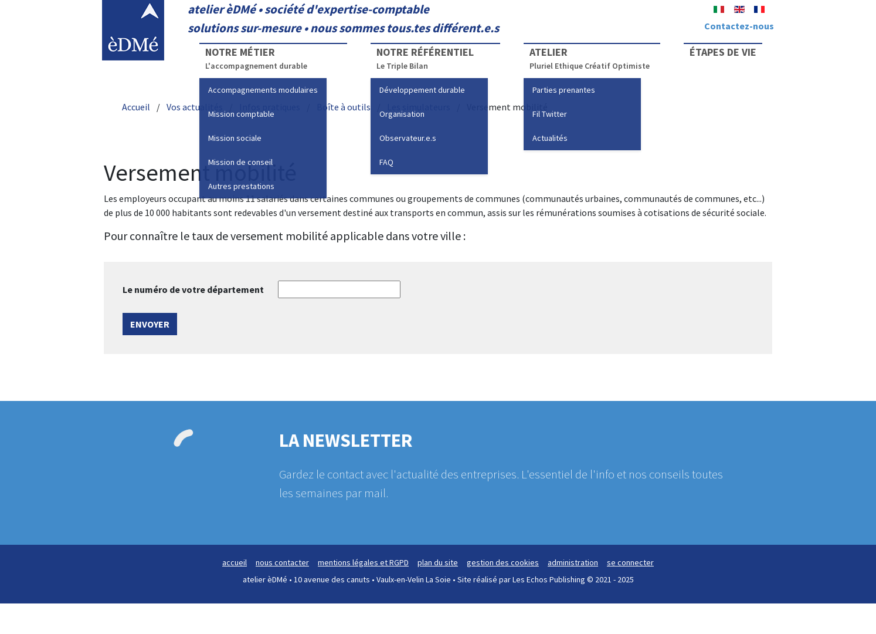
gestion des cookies (503, 562)
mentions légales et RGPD (363, 562)
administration (573, 562)
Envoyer (149, 324)
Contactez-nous (739, 26)
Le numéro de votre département (193, 289)
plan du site (437, 562)
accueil (234, 562)
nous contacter (282, 562)
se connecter (630, 562)
